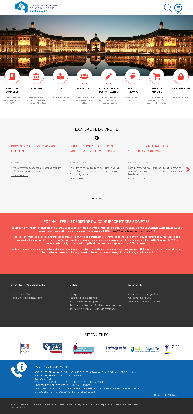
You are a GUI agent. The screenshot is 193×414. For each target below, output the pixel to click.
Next (187, 169)
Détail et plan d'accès (167, 395)
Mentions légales (76, 404)
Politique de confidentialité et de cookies (118, 404)
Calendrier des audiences (84, 297)
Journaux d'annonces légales (144, 301)
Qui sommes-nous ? (139, 297)
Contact (91, 404)
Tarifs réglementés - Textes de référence (93, 309)
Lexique (74, 294)
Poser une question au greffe (27, 297)
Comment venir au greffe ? (143, 294)
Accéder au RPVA (21, 294)
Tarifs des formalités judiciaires (87, 301)
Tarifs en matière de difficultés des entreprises (95, 305)
